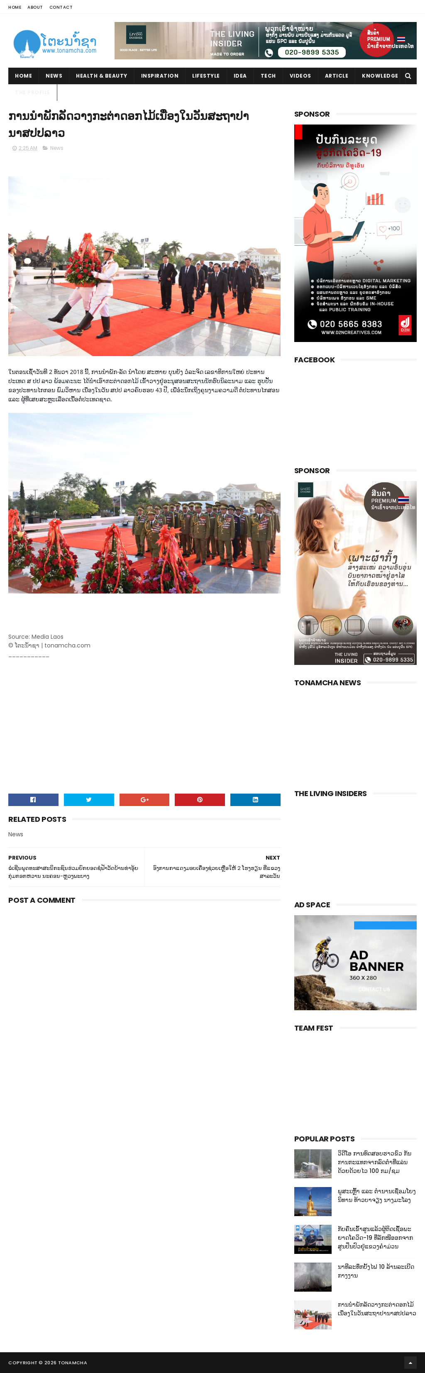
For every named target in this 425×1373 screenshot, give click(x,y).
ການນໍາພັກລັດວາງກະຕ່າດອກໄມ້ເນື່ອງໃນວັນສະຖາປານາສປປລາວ (377, 1308)
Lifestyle (206, 75)
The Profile (32, 92)
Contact (61, 7)
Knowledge (380, 75)
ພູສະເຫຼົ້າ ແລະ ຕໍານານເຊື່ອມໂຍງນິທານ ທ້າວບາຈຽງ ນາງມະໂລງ (377, 1195)
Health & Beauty (101, 75)
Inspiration (160, 75)
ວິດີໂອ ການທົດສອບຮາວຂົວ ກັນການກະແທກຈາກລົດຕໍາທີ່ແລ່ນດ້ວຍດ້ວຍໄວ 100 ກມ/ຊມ (374, 1162)
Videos (300, 75)
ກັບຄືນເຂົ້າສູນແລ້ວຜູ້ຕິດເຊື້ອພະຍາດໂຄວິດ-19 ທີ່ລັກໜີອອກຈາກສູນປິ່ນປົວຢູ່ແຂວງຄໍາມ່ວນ (375, 1238)
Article (337, 75)
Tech (268, 75)
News (54, 75)
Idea (240, 75)
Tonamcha (72, 1362)
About (35, 7)
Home (14, 7)
